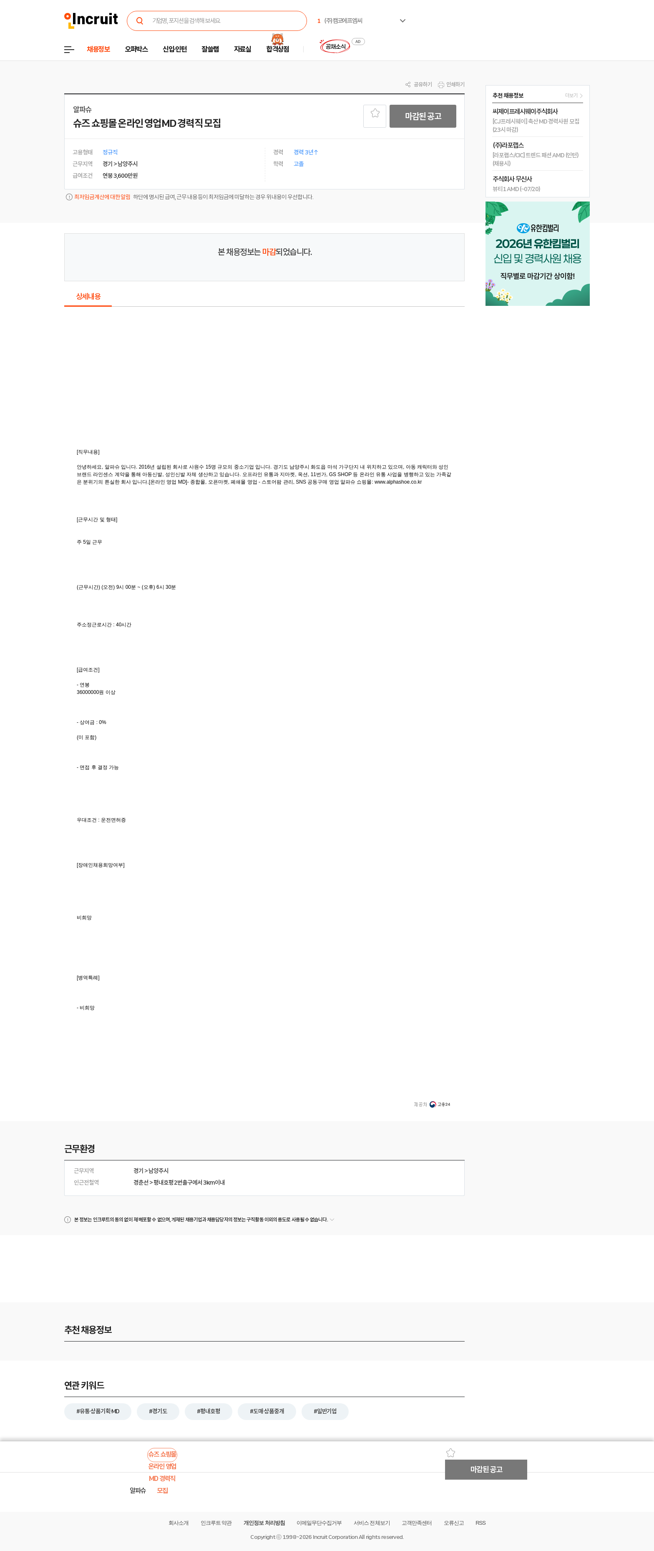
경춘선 (140, 1182)
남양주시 (158, 1171)
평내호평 (163, 1182)
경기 (138, 1171)
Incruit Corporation (335, 1537)
